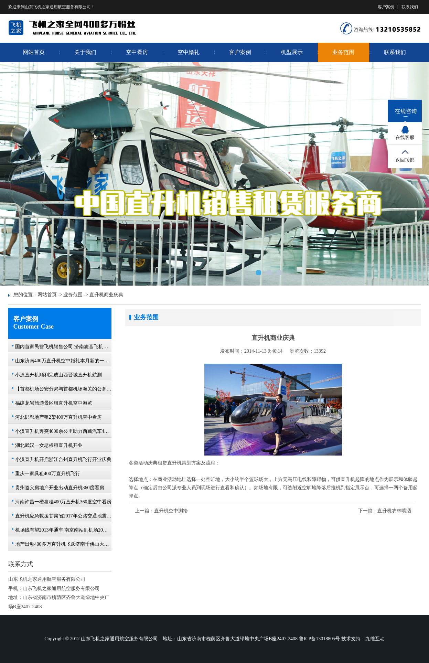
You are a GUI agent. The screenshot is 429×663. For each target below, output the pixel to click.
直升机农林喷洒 (394, 510)
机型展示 (292, 52)
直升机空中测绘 (171, 510)
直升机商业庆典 (106, 294)
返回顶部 (405, 160)
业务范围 (343, 52)
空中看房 (137, 52)
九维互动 (375, 638)
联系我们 (409, 6)
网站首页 (34, 52)
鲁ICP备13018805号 (319, 638)
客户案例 (386, 6)
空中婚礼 (189, 52)
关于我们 (85, 52)
